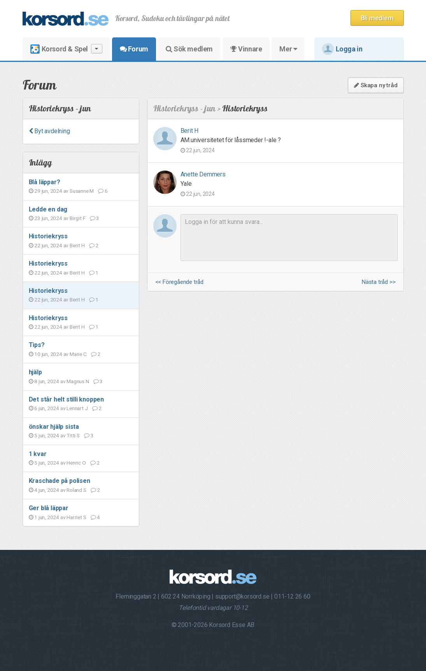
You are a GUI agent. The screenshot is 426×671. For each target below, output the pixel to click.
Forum (134, 49)
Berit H (77, 245)
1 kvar (38, 454)
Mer (288, 49)
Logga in (342, 49)
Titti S (73, 435)
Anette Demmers (203, 174)
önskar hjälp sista (54, 426)
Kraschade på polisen (59, 480)
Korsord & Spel (66, 49)
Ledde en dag (48, 209)
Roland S (76, 490)
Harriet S (76, 517)
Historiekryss (48, 236)
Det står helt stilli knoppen (66, 399)
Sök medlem (189, 49)
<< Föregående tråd (179, 282)
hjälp (35, 372)
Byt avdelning (49, 131)
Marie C (78, 354)
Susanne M (82, 191)
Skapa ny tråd (375, 85)
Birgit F (77, 218)
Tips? (37, 345)
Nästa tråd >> (378, 282)
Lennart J (77, 408)
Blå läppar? (44, 182)
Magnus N (78, 381)
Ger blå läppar (48, 508)
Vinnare (246, 49)
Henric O (76, 463)
